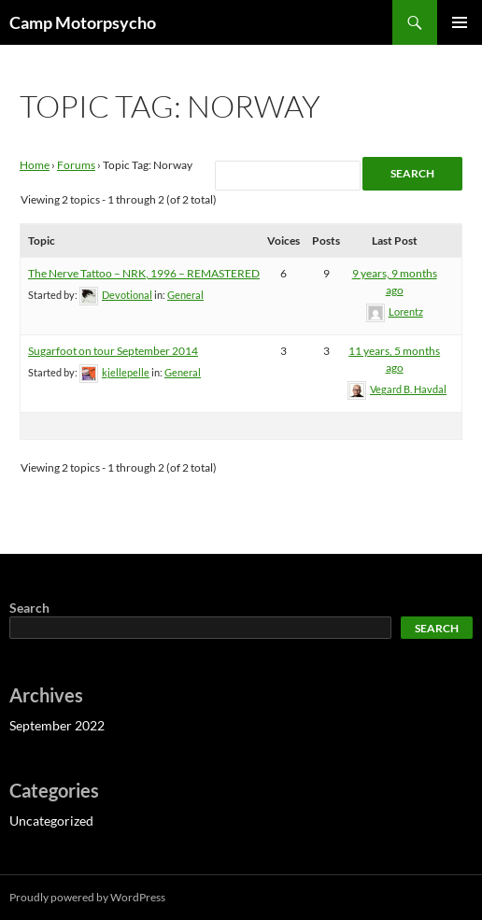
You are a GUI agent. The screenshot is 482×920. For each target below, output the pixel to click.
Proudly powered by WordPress (87, 897)
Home (35, 165)
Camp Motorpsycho (82, 22)
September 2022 (57, 725)
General (185, 295)
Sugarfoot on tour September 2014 (113, 351)
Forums (76, 165)
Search (29, 608)
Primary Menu (459, 22)
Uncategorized (51, 820)
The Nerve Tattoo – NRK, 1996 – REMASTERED (144, 273)
